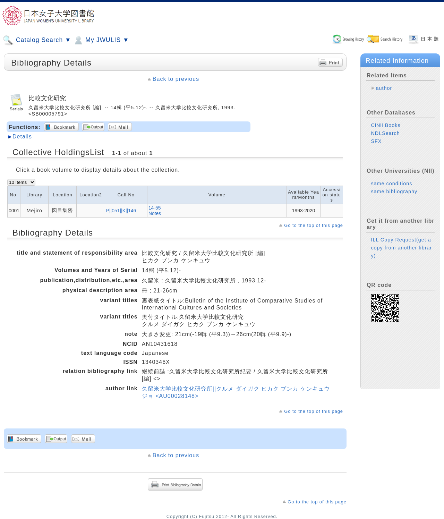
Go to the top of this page (313, 225)
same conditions (391, 183)
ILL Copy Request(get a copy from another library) (401, 247)
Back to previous (176, 79)
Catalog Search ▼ (37, 40)
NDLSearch (385, 133)
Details (22, 136)
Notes (154, 213)
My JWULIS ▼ (101, 40)
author (384, 88)
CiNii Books (385, 125)
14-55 (154, 208)
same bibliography (394, 191)
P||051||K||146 (121, 210)
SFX (376, 141)
